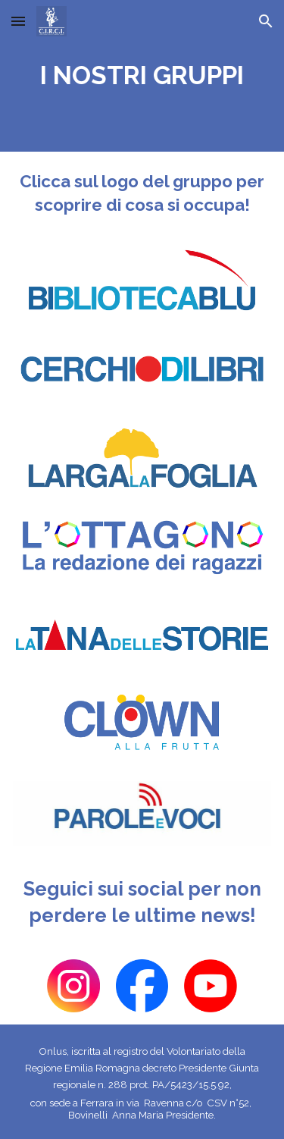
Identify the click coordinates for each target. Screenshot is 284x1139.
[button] (18, 21)
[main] (142, 76)
